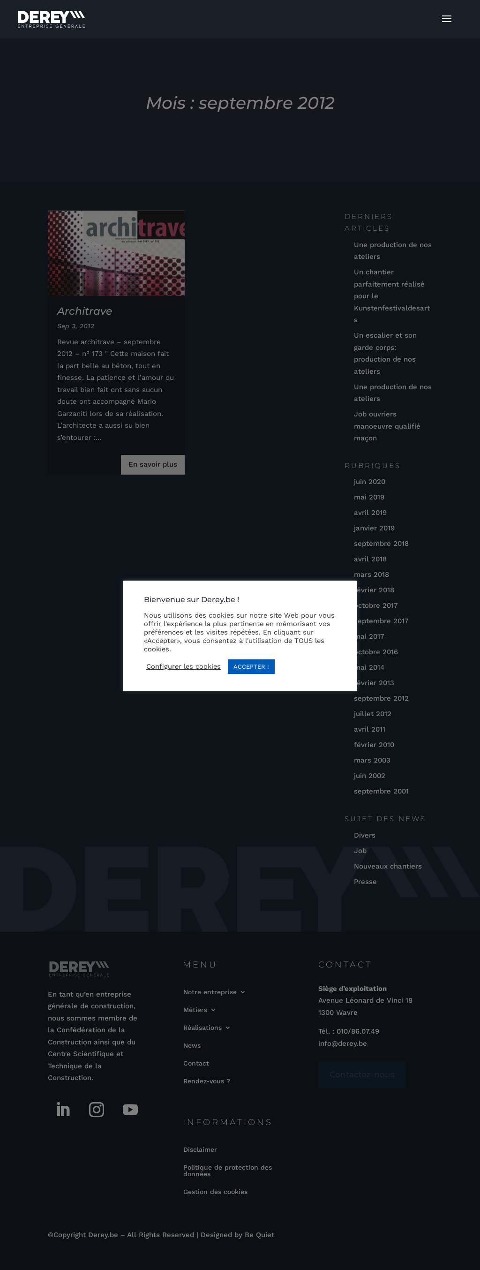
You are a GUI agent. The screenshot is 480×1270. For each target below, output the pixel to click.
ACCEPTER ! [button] (251, 666)
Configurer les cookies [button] (183, 666)
